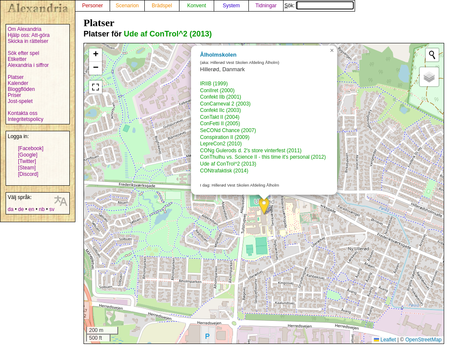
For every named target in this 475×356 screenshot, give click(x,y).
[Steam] (27, 168)
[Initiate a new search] (432, 54)
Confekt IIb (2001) (220, 97)
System (231, 6)
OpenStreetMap (423, 340)
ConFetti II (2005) (220, 124)
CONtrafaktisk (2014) (224, 171)
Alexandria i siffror (28, 65)
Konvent (196, 6)
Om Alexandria (25, 29)
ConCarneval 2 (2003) (225, 104)
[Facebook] (30, 148)
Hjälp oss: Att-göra (29, 35)
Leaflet (385, 340)
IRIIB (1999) (214, 84)
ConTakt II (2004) (219, 117)
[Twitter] (27, 161)
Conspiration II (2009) (224, 137)
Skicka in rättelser (28, 41)
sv (51, 209)
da (10, 209)
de (21, 209)
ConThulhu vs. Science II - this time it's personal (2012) (263, 157)
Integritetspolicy (25, 119)
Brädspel (162, 6)
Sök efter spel (23, 53)
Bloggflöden (21, 89)
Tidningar (266, 6)
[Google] (27, 155)
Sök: (319, 6)
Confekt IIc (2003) (220, 110)
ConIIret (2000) (217, 90)
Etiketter (17, 59)
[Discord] (28, 174)
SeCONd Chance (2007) (228, 130)
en (31, 209)
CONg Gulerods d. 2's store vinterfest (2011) (251, 151)
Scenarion (127, 6)
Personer (92, 6)
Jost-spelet (20, 101)
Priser (14, 95)
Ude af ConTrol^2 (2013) (168, 34)
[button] (264, 206)
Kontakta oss (22, 113)
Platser (16, 77)
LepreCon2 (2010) (221, 144)
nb (42, 209)
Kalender (18, 83)
